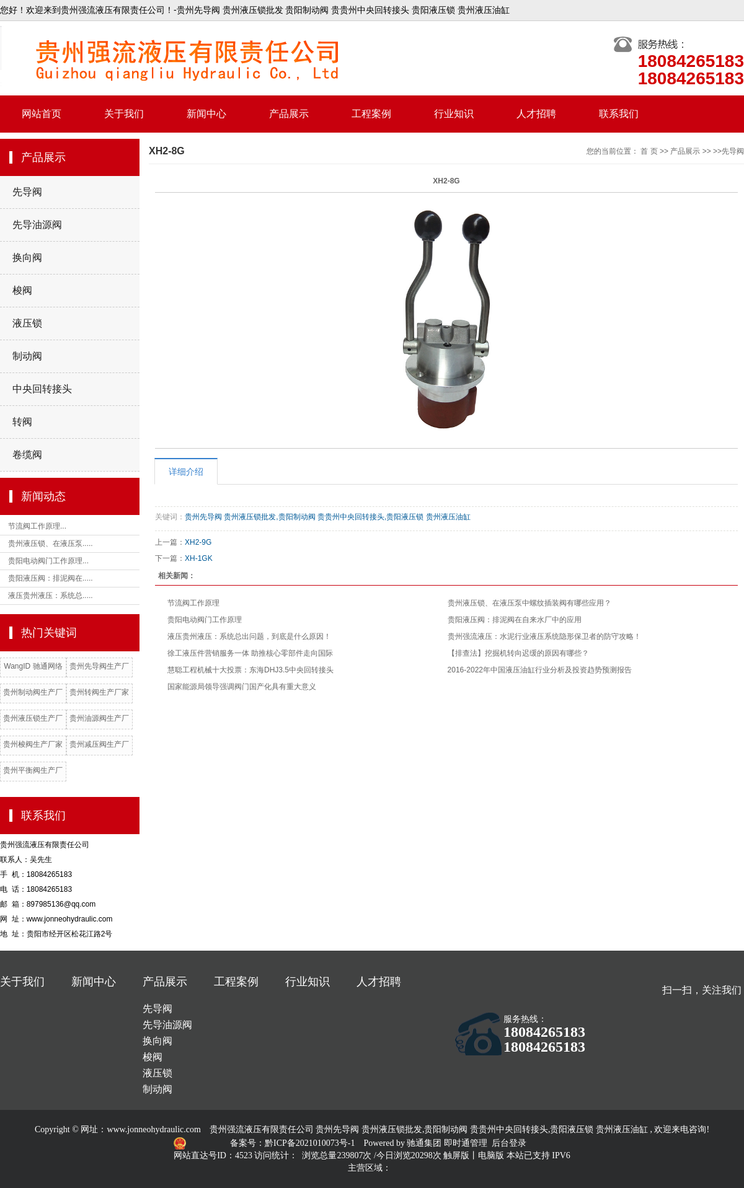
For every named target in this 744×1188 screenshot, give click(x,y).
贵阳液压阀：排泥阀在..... (50, 578)
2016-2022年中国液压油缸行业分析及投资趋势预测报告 (540, 670)
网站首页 (41, 113)
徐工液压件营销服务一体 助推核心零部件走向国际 (250, 653)
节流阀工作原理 (193, 603)
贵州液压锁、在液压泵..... (50, 543)
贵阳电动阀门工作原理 (204, 619)
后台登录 (509, 1143)
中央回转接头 (42, 389)
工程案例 (371, 113)
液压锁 (27, 323)
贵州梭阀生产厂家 (33, 744)
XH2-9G (198, 542)
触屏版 (456, 1155)
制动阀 (27, 356)
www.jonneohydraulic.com (154, 1129)
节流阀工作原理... (37, 526)
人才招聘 (536, 113)
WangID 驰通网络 (33, 666)
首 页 (648, 151)
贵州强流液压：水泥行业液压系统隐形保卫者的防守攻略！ (544, 636)
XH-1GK (199, 558)
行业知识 (454, 113)
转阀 (22, 421)
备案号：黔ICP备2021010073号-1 (293, 1143)
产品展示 (289, 113)
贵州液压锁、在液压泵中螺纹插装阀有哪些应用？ (529, 603)
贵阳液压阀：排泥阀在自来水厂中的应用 (515, 619)
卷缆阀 (27, 454)
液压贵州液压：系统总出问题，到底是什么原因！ (249, 636)
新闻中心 (206, 113)
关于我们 (124, 113)
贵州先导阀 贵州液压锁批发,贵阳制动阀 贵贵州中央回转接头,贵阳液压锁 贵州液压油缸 (328, 517)
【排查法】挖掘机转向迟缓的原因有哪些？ (518, 653)
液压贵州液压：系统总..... (50, 595)
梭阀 (22, 290)
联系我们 (619, 113)
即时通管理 (465, 1143)
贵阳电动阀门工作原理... (48, 561)
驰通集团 (425, 1143)
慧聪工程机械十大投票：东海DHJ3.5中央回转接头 (250, 670)
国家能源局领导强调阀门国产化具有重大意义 (241, 686)
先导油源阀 (37, 224)
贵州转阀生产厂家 (99, 692)
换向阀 (27, 257)
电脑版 (491, 1155)
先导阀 (27, 192)
